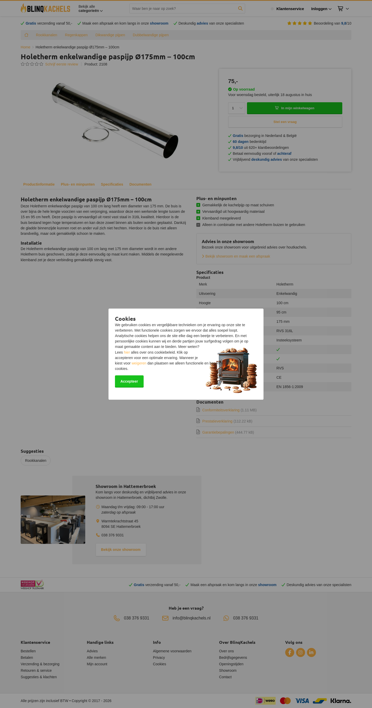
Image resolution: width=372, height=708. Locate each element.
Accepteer (129, 381)
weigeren (138, 363)
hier (127, 352)
